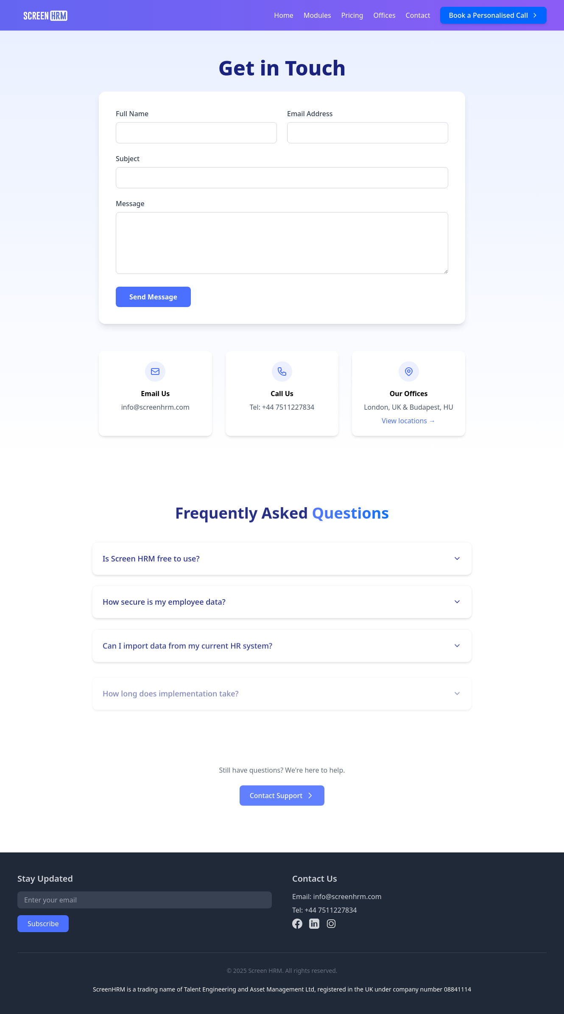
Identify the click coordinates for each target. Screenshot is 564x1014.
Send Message (153, 297)
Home (283, 15)
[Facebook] (297, 924)
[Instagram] (331, 924)
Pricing (352, 15)
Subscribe (43, 923)
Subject (128, 158)
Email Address (310, 113)
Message (130, 203)
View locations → (409, 420)
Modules (317, 15)
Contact (418, 15)
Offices (385, 15)
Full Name (132, 113)
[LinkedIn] (314, 924)
